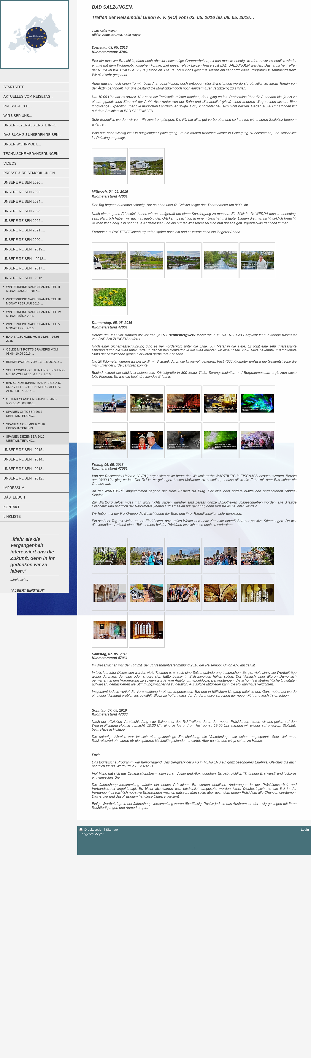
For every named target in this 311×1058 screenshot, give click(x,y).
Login (305, 829)
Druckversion (91, 829)
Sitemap (112, 829)
